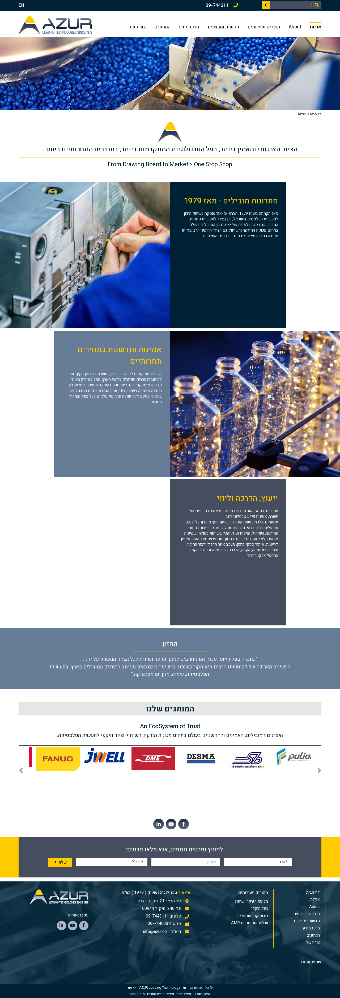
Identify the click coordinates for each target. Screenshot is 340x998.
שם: (283, 861)
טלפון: (211, 861)
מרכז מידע (189, 26)
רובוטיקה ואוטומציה (252, 916)
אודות (315, 26)
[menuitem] (234, 901)
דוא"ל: (137, 861)
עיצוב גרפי (183, 993)
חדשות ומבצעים (223, 26)
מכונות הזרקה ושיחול (251, 901)
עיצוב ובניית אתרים (160, 993)
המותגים (162, 26)
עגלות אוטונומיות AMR (249, 923)
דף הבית (315, 114)
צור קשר (137, 26)
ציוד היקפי (259, 908)
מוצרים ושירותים (264, 26)
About (295, 26)
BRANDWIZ (202, 993)
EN (21, 5)
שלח (60, 862)
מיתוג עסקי (137, 993)
